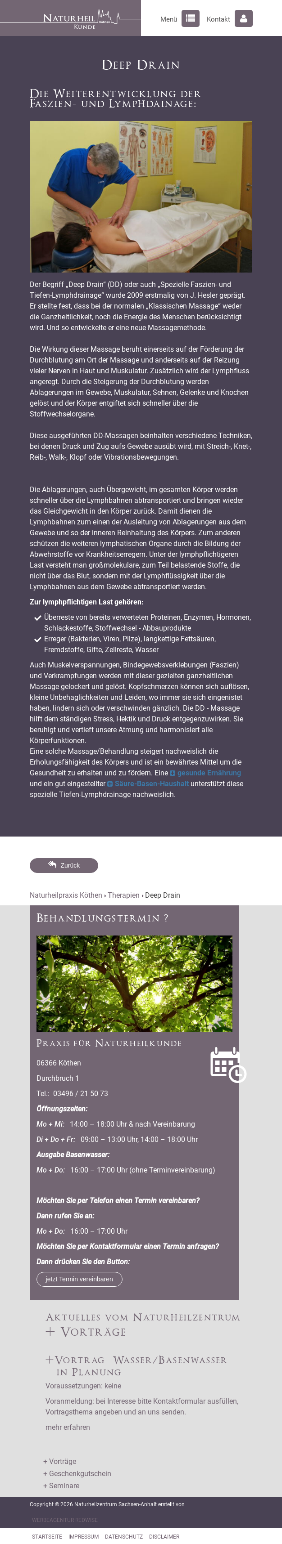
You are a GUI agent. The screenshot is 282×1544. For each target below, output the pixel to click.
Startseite (47, 1537)
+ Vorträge (59, 1461)
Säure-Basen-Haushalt (152, 783)
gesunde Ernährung (209, 773)
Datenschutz (124, 1537)
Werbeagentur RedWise (65, 1520)
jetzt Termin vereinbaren (79, 1279)
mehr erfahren (67, 1427)
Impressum (83, 1537)
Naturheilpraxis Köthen (66, 895)
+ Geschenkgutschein (77, 1473)
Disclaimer (164, 1537)
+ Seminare (61, 1485)
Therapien (124, 895)
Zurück (70, 865)
